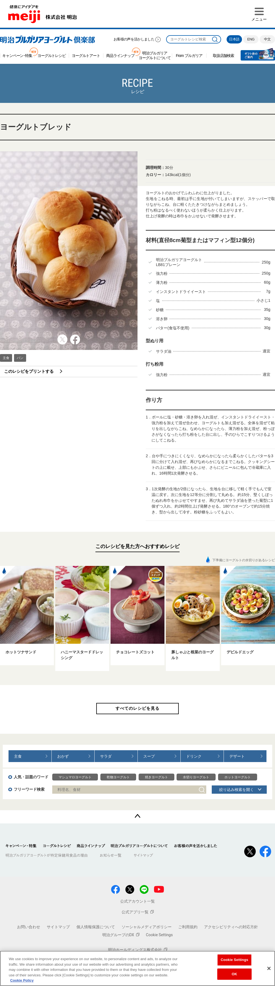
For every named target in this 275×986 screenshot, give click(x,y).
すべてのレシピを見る (138, 708)
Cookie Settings (159, 935)
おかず (63, 756)
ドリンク (194, 756)
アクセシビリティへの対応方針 (231, 927)
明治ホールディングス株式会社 (137, 949)
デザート (237, 756)
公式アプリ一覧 (138, 912)
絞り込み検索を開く (236, 789)
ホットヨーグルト (237, 777)
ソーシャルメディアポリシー (147, 927)
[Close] (269, 968)
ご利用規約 (187, 927)
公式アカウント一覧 (137, 901)
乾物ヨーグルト (118, 777)
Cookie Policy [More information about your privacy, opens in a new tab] (22, 980)
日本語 (234, 39)
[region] (137, 968)
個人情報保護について (95, 927)
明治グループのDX (120, 935)
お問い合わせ (28, 927)
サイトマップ (58, 927)
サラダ (106, 756)
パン (20, 358)
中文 (267, 39)
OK (234, 974)
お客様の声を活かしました (134, 39)
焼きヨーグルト (156, 777)
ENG (250, 39)
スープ (149, 756)
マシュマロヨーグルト (75, 777)
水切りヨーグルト (196, 777)
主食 (6, 358)
